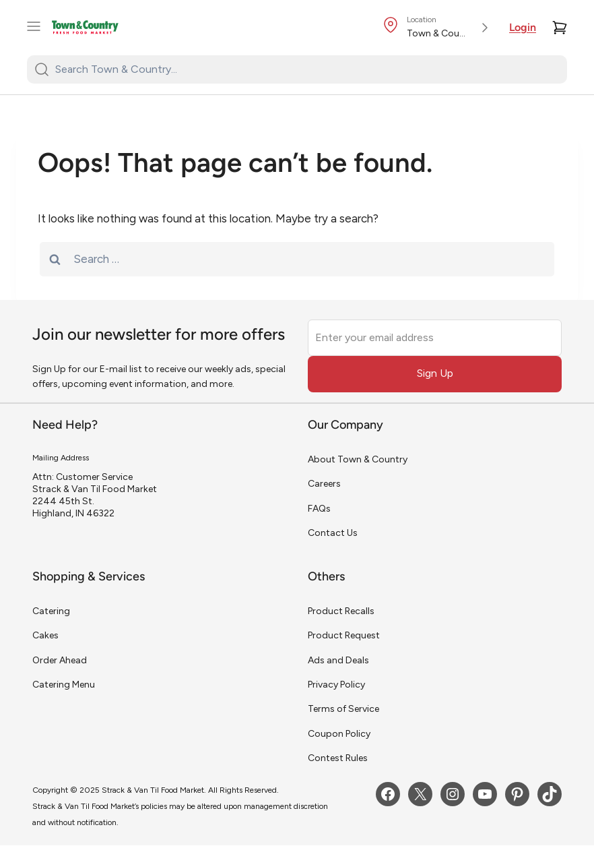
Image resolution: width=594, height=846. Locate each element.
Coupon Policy (339, 733)
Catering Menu (63, 684)
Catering (51, 611)
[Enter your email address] (435, 338)
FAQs (319, 508)
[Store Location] (438, 27)
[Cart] (559, 27)
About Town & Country (357, 459)
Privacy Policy (336, 684)
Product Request (344, 635)
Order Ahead (59, 660)
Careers (324, 483)
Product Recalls (341, 611)
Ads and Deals (338, 660)
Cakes (45, 635)
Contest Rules (338, 758)
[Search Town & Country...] (305, 69)
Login (522, 28)
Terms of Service (343, 709)
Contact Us (333, 533)
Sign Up (435, 373)
